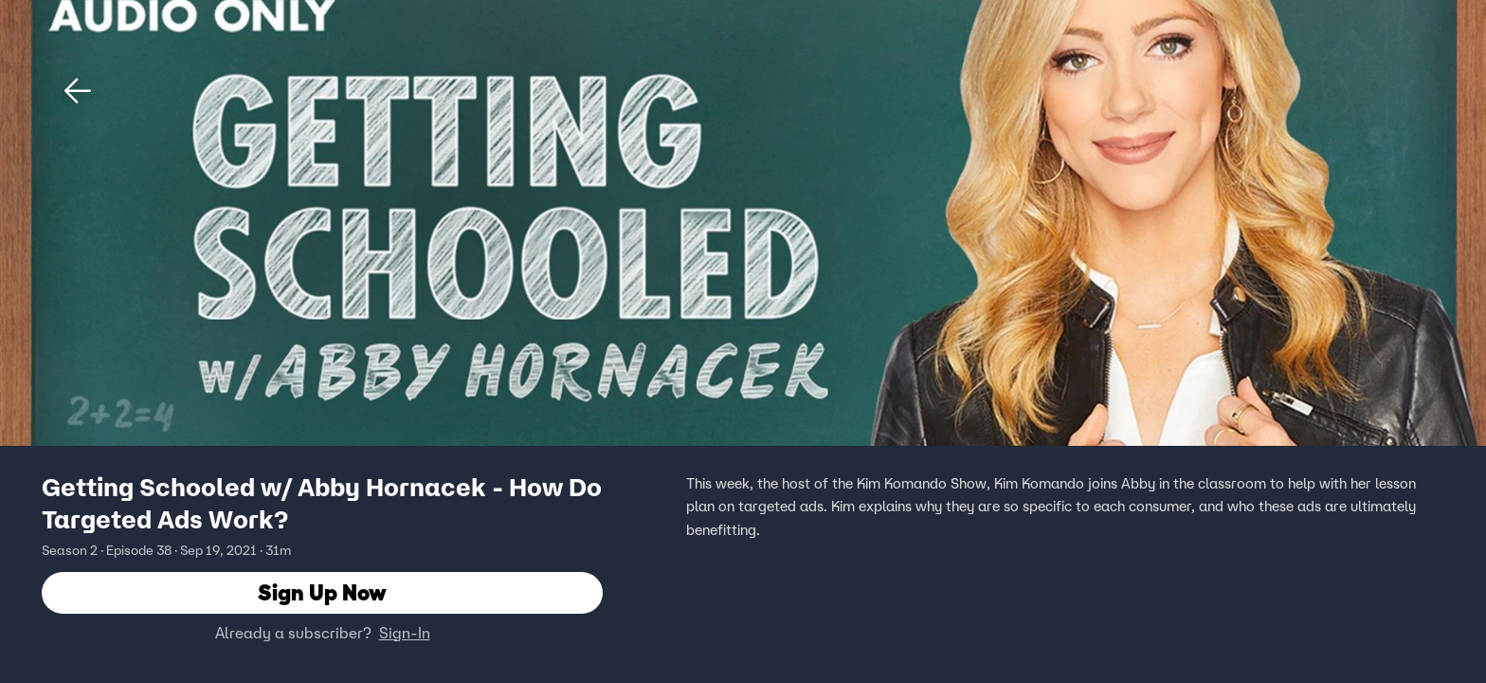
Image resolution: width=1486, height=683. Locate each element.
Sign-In (404, 632)
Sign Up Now (322, 592)
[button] (78, 91)
